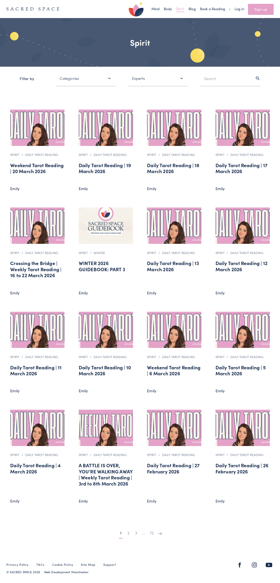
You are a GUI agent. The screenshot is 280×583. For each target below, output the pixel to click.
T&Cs (40, 564)
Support (109, 564)
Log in (239, 8)
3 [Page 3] (136, 532)
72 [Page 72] (152, 532)
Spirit (180, 8)
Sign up (260, 9)
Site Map (88, 564)
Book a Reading (212, 8)
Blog (192, 8)
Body (168, 8)
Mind (155, 8)
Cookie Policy (62, 564)
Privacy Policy (17, 564)
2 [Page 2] (128, 532)
